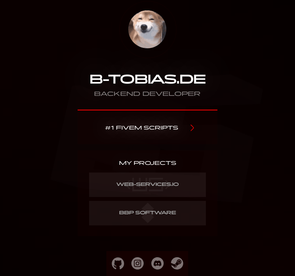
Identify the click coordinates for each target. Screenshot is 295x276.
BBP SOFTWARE (148, 213)
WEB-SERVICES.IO (148, 184)
